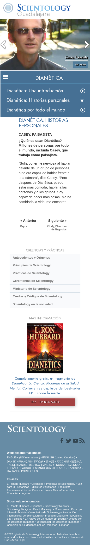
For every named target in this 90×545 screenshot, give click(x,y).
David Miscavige (42, 509)
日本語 (50, 461)
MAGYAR (48, 464)
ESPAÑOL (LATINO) (19, 468)
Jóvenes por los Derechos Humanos (58, 521)
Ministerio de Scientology (31, 288)
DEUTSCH (35, 464)
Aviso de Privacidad (30, 537)
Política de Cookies (55, 537)
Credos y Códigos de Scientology (37, 296)
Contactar (12, 493)
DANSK (11, 461)
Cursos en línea (41, 490)
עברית (38, 461)
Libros (26, 490)
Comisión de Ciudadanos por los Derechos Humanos (38, 524)
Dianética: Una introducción (34, 90)
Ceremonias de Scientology (33, 281)
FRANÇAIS (25, 461)
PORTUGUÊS (29, 471)
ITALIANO (13, 471)
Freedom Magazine (56, 515)
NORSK (61, 464)
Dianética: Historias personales (38, 100)
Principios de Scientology (32, 265)
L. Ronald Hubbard (18, 483)
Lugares (25, 493)
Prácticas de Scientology (31, 273)
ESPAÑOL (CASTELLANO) (49, 468)
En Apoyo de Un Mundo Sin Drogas (46, 518)
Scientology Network (57, 506)
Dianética (36, 506)
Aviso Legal (18, 540)
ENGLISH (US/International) (23, 457)
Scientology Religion (19, 509)
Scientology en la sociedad (33, 304)
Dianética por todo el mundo (35, 109)
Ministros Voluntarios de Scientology (39, 512)
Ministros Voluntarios (44, 486)
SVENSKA (74, 464)
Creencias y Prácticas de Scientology (53, 483)
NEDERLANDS (18, 464)
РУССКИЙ (62, 461)
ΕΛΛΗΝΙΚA (74, 468)
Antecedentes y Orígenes (31, 257)
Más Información (62, 490)
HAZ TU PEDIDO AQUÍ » (45, 402)
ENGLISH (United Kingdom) (58, 457)
